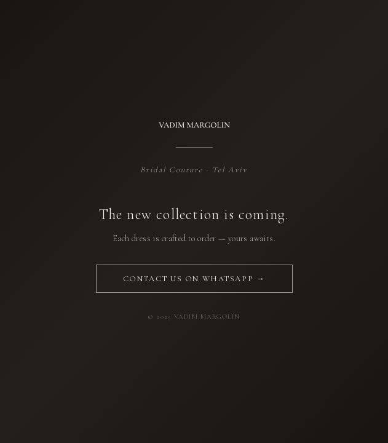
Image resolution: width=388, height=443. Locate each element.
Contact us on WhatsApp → (194, 279)
